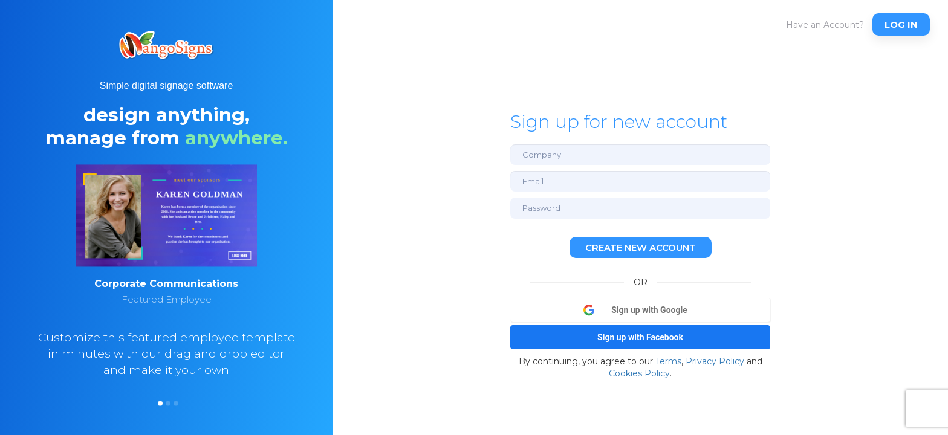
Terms (668, 361)
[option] (166, 289)
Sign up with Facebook (640, 337)
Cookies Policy (639, 373)
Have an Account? (825, 24)
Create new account (640, 247)
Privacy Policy (715, 361)
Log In (901, 24)
